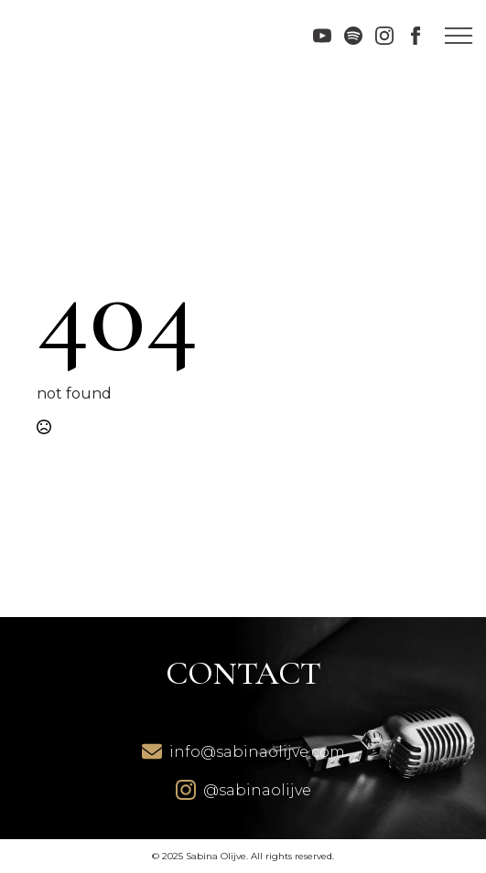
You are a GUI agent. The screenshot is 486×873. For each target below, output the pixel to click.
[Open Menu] (458, 35)
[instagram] (384, 36)
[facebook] (416, 36)
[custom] (353, 36)
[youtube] (322, 36)
